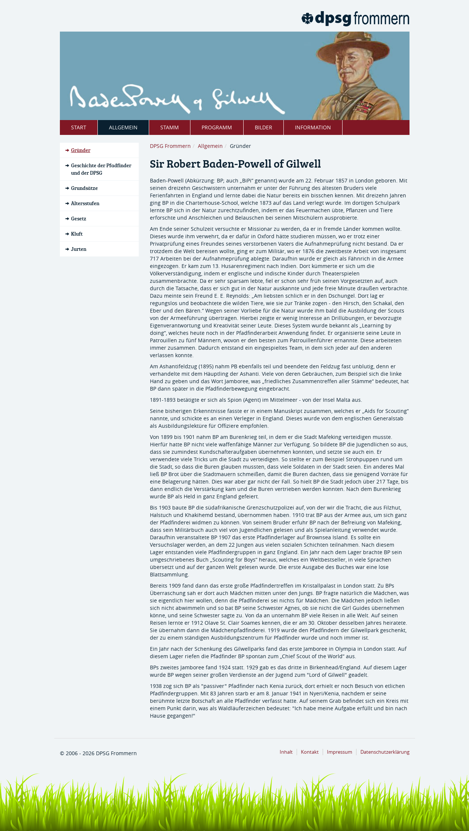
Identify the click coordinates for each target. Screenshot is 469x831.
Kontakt (310, 752)
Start (78, 127)
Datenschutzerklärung (384, 752)
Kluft (77, 233)
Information (313, 127)
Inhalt (286, 752)
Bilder (263, 127)
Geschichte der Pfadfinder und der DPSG (101, 169)
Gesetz (78, 218)
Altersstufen (85, 203)
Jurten (78, 248)
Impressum (339, 752)
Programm (217, 127)
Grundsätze (84, 187)
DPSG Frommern (170, 145)
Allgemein (123, 127)
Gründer (80, 149)
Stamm (169, 127)
